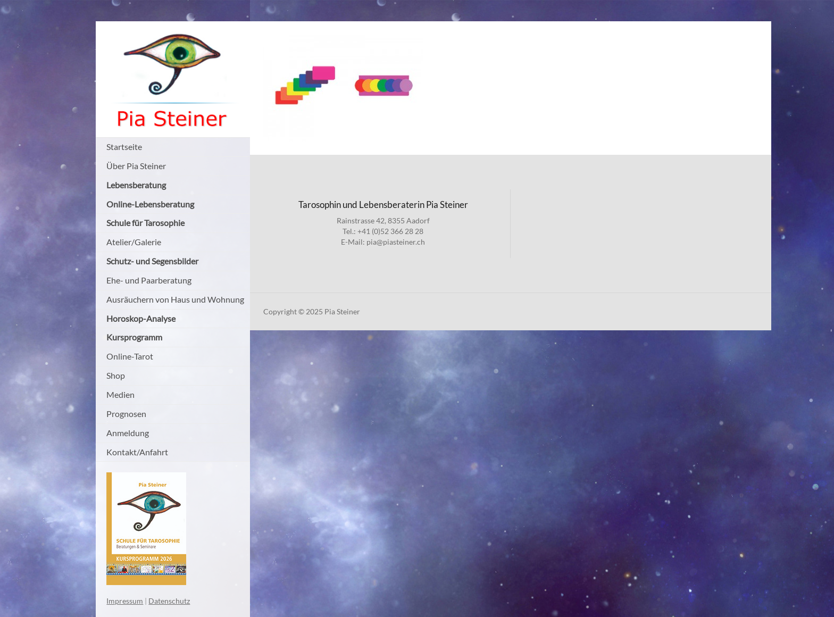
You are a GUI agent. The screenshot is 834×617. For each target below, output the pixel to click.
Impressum (124, 600)
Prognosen (126, 413)
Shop (115, 375)
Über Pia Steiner (136, 166)
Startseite (124, 146)
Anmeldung (127, 433)
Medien (120, 394)
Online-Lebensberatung (150, 204)
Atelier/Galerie (133, 242)
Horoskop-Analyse (141, 318)
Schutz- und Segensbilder (152, 261)
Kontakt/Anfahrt (137, 452)
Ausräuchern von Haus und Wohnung (175, 299)
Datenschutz (169, 600)
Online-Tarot (129, 356)
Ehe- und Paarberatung (148, 280)
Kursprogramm (134, 337)
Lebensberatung (136, 185)
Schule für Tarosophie (145, 223)
